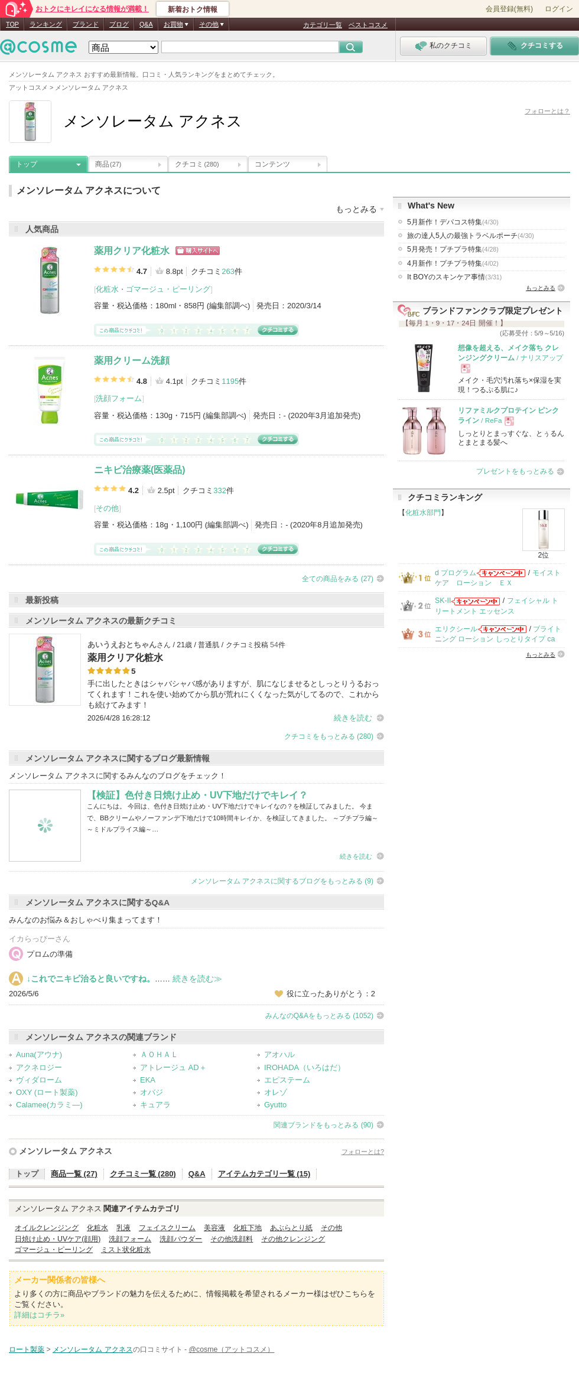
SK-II (443, 600)
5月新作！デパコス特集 (453, 222)
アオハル (279, 1054)
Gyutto (275, 1104)
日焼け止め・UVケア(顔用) (57, 1239)
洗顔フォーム (119, 398)
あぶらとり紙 (291, 1228)
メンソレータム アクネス (65, 1151)
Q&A (146, 24)
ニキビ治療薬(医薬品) (140, 470)
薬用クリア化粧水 (132, 251)
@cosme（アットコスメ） (232, 1349)
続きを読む (353, 717)
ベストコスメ (368, 24)
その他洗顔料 (231, 1239)
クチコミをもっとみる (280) (328, 736)
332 (219, 490)
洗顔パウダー (181, 1239)
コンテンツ (272, 164)
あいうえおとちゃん (122, 644)
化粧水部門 (423, 512)
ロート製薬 (26, 1349)
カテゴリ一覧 (322, 24)
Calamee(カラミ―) (49, 1104)
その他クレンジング (293, 1239)
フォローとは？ (547, 111)
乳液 (123, 1228)
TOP (12, 24)
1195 (230, 381)
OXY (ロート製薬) (47, 1092)
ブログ (119, 24)
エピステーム (287, 1079)
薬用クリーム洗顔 (132, 361)
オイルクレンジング (47, 1228)
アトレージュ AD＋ (173, 1067)
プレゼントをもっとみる (515, 471)
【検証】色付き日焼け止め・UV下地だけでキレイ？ (197, 795)
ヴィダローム (39, 1079)
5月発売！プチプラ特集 (453, 249)
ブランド (86, 24)
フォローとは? (362, 1151)
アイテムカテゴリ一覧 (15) (264, 1173)
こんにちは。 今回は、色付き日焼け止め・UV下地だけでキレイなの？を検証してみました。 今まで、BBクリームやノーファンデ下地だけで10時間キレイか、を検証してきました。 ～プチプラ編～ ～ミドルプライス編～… (232, 818)
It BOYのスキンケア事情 (454, 277)
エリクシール (456, 629)
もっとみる (540, 288)
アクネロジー (39, 1067)
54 (274, 645)
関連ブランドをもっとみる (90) (323, 1125)
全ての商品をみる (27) (337, 579)
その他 (107, 508)
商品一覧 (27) (74, 1173)
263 (228, 271)
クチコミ (197, 164)
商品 (108, 164)
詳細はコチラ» (39, 1314)
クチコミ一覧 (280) (143, 1173)
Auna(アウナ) (39, 1054)
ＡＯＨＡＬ (159, 1054)
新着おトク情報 (192, 9)
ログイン (559, 9)
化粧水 (107, 289)
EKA (147, 1079)
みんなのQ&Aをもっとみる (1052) (319, 1016)
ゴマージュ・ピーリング (168, 289)
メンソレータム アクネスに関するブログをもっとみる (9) (282, 881)
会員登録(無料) (509, 9)
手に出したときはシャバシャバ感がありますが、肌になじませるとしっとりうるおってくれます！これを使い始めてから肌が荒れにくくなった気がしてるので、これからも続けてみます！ (233, 694)
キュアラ (155, 1104)
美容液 (214, 1228)
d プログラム (455, 573)
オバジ (151, 1092)
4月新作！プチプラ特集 (453, 263)
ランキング (46, 24)
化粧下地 (247, 1228)
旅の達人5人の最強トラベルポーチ (470, 235)
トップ (26, 164)
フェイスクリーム (167, 1228)
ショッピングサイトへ (197, 250)
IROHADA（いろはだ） (304, 1067)
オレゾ (275, 1092)
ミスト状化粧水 (126, 1249)
